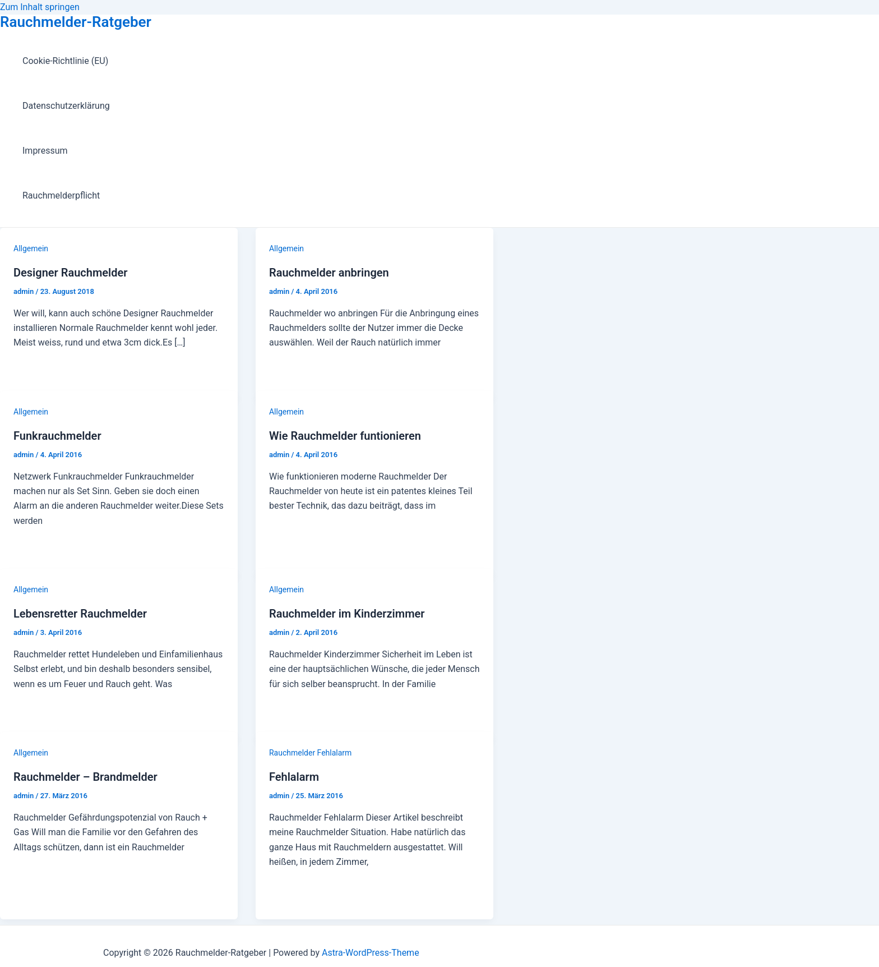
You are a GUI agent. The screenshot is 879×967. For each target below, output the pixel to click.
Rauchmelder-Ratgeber (75, 21)
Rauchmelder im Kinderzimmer (347, 613)
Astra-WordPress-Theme (370, 952)
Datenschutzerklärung (66, 105)
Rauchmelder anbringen (329, 272)
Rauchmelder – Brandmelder (85, 777)
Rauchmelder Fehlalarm (310, 752)
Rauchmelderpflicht (61, 195)
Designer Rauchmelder (70, 272)
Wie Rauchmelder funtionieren (345, 436)
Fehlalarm (294, 777)
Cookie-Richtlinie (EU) (65, 61)
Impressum (45, 150)
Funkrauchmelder (57, 436)
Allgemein (30, 248)
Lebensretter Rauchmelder (80, 613)
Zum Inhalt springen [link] (40, 7)
